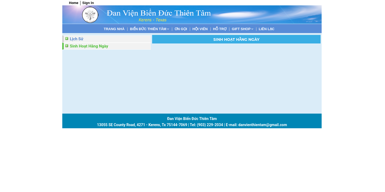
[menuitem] (114, 29)
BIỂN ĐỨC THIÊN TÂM (148, 29)
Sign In (88, 3)
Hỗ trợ (219, 29)
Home (73, 3)
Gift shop (241, 29)
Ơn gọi (181, 29)
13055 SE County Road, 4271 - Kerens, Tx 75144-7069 (142, 125)
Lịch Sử (76, 39)
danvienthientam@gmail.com (262, 125)
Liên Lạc (267, 29)
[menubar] (189, 29)
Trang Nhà (114, 29)
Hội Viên (200, 29)
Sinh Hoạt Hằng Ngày (89, 46)
